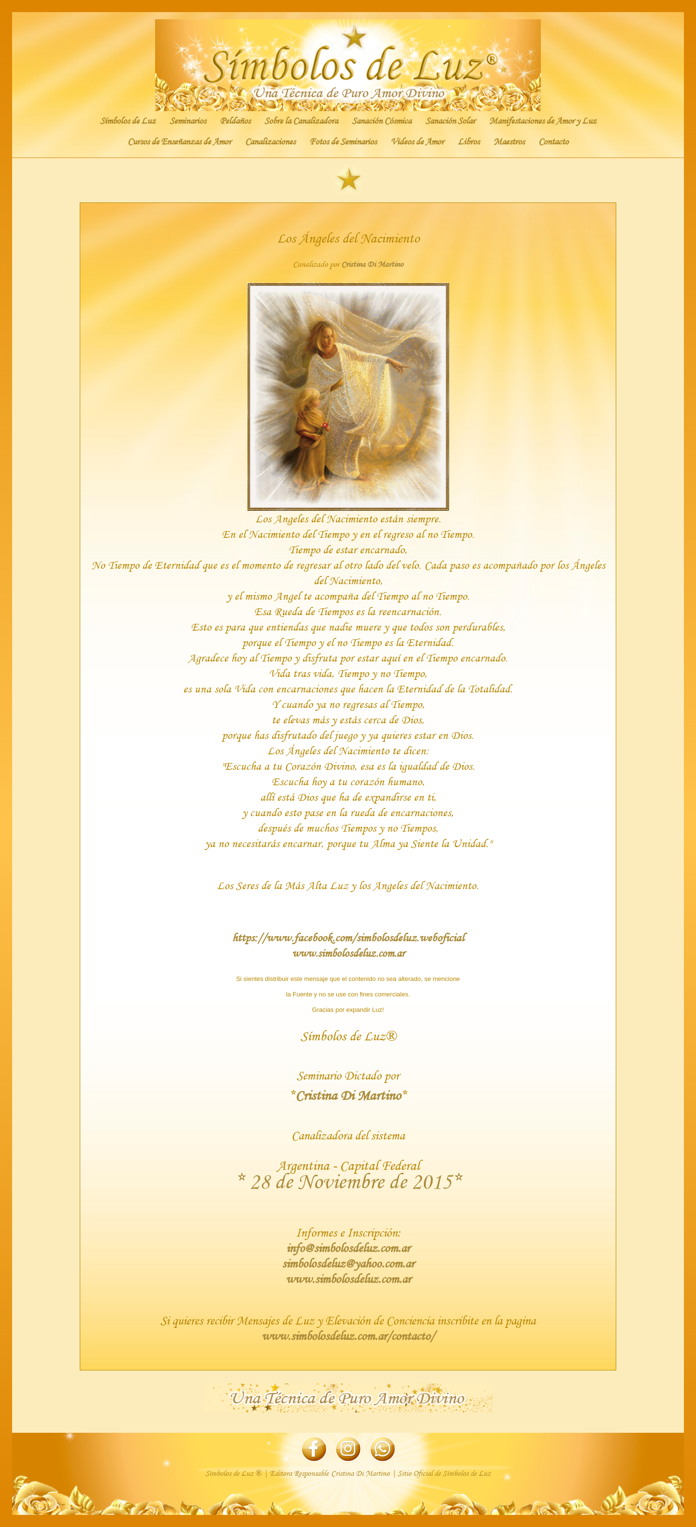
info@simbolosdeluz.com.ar (348, 1248)
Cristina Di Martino (372, 264)
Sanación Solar (450, 121)
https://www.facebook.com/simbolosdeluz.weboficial (348, 937)
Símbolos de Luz (128, 121)
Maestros (508, 141)
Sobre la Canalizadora (301, 121)
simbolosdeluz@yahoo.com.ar (348, 1263)
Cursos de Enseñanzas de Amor (179, 141)
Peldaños (235, 121)
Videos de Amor (417, 141)
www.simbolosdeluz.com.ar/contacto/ (348, 1336)
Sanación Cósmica (381, 121)
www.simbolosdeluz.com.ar (348, 953)
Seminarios (188, 121)
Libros (468, 141)
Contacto (553, 141)
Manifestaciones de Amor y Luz (542, 121)
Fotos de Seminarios (343, 141)
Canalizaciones (270, 141)
